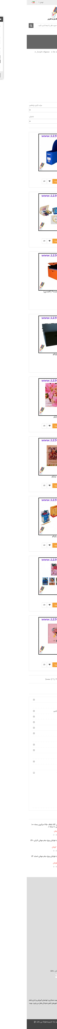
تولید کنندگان (48, 954)
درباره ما (50, 888)
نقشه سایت (49, 919)
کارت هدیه (49, 957)
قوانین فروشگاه (47, 891)
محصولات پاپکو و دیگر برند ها (37, 51)
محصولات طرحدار (16, 51)
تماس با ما (49, 913)
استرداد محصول (47, 916)
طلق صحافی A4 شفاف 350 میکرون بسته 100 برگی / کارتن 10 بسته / (21, 826)
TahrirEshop (34, 976)
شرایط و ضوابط (47, 894)
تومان (14, 2)
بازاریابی (50, 960)
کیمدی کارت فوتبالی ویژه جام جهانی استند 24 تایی (21, 857)
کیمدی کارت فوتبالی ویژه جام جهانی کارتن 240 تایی (21, 841)
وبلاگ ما (50, 935)
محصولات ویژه (48, 931)
